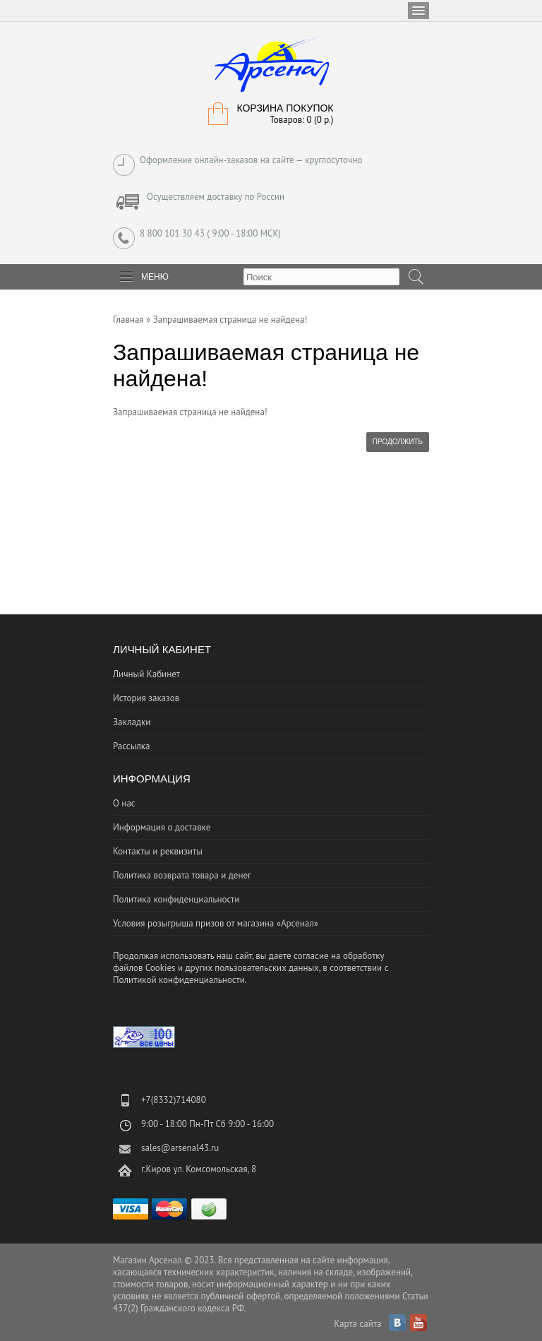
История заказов (146, 698)
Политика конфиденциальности (176, 899)
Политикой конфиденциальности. (180, 980)
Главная (128, 320)
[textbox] (321, 276)
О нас (124, 803)
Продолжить (398, 442)
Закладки (131, 722)
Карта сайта (357, 1324)
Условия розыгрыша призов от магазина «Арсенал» (215, 923)
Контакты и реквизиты (158, 851)
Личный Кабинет (146, 674)
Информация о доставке (161, 827)
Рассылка (131, 746)
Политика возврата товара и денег (182, 875)
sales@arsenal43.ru (180, 1148)
